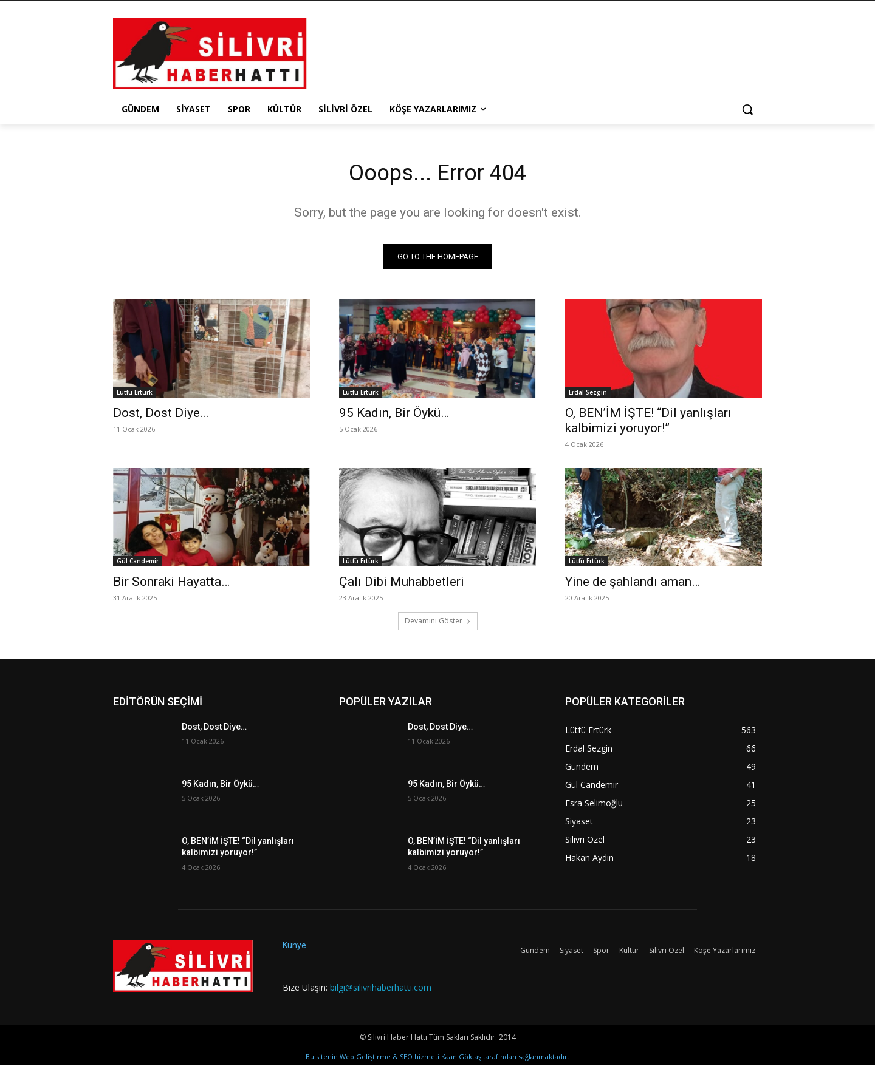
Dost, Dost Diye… (160, 416)
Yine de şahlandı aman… (632, 584)
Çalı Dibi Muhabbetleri (401, 584)
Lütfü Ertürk (135, 395)
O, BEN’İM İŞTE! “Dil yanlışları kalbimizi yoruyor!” (648, 423)
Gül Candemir (138, 564)
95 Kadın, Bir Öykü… (394, 416)
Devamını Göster (438, 624)
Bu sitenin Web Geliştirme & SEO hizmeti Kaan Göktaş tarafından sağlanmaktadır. (437, 1060)
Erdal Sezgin (588, 395)
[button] (747, 109)
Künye (294, 948)
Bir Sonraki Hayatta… (171, 584)
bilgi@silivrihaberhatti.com (380, 990)
